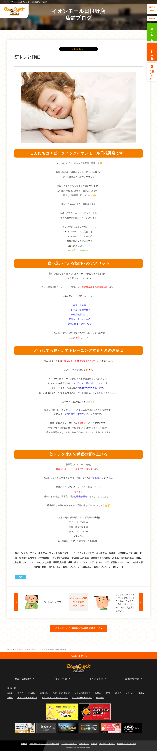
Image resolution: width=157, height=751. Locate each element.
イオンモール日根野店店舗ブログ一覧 (29, 649)
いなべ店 (130, 693)
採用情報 (24, 744)
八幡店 (10, 698)
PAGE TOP (78, 655)
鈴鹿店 (118, 693)
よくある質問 (96, 678)
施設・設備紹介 (23, 678)
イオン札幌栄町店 (82, 693)
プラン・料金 (60, 678)
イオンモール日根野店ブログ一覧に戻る (78, 602)
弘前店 (98, 693)
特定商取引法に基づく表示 (126, 744)
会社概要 (94, 744)
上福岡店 (32, 693)
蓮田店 (10, 693)
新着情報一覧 (132, 678)
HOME (9, 649)
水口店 (141, 693)
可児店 (108, 693)
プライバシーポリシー (107, 744)
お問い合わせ (84, 744)
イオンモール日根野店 (27, 698)
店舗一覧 (152, 18)
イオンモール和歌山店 (82, 698)
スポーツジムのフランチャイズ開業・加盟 (44, 744)
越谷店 (20, 693)
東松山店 (44, 693)
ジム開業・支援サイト (69, 744)
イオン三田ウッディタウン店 (55, 698)
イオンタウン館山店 (61, 693)
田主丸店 (100, 698)
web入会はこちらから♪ (78, 250)
